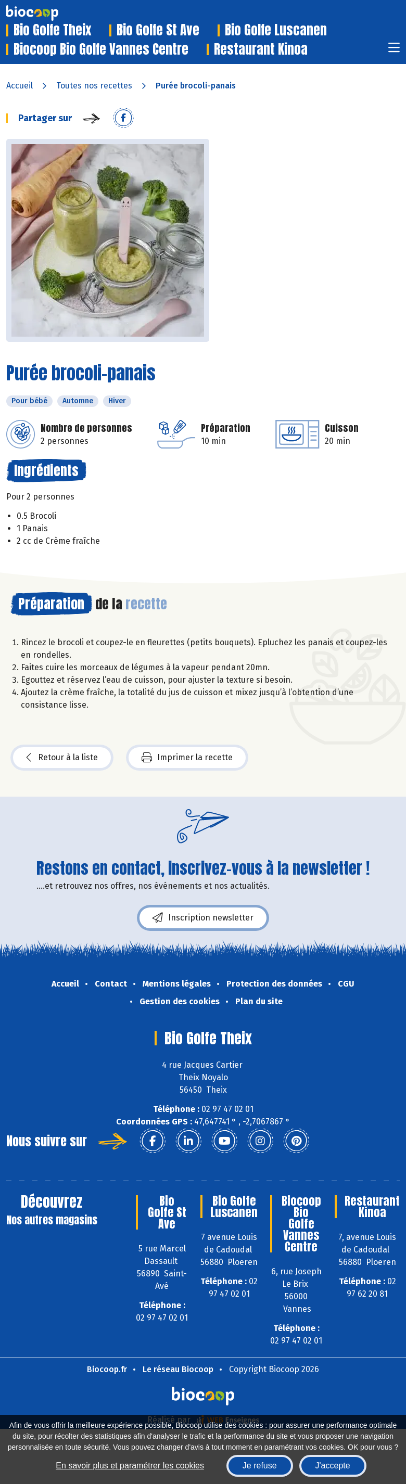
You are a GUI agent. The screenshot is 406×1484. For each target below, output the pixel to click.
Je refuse (260, 1465)
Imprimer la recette (187, 757)
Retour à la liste (62, 757)
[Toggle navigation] (394, 50)
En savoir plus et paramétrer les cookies (130, 1465)
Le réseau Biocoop (178, 1369)
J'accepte (332, 1465)
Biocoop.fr (107, 1369)
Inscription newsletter (203, 918)
